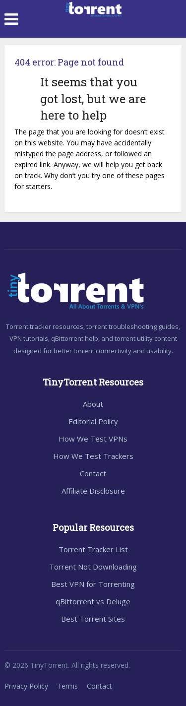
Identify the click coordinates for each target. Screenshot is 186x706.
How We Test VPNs (93, 439)
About (93, 404)
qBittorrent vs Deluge (93, 601)
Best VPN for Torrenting (93, 584)
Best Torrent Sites (93, 619)
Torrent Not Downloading (93, 567)
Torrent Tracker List (93, 549)
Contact (93, 473)
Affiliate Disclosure (93, 491)
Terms (67, 686)
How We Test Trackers (93, 456)
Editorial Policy (93, 421)
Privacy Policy (26, 686)
